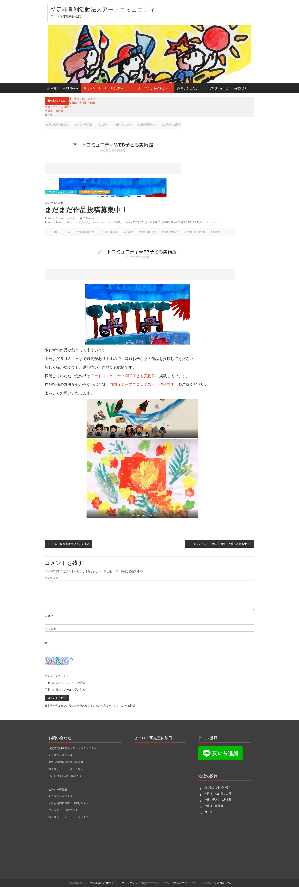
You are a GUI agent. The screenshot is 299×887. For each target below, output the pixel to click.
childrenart (57, 222)
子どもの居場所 (149, 222)
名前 (49, 615)
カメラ (49, 114)
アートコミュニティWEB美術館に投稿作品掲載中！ (219, 543)
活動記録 (240, 88)
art (49, 222)
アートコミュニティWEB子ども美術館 (122, 376)
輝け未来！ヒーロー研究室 (102, 88)
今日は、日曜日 (54, 110)
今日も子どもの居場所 (61, 106)
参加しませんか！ (189, 88)
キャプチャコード (55, 675)
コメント (52, 578)
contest (67, 222)
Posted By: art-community (61, 218)
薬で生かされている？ (82, 98)
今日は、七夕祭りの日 (82, 102)
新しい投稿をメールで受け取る (66, 689)
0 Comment (88, 218)
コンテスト (97, 222)
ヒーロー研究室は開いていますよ (69, 543)
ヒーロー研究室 (112, 222)
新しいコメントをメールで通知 (66, 682)
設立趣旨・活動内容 (61, 88)
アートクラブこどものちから (148, 88)
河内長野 (175, 222)
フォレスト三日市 (130, 222)
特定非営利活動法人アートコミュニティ (103, 9)
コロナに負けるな (81, 222)
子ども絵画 (164, 222)
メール (50, 629)
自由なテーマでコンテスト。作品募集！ (143, 384)
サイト (49, 643)
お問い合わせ (219, 88)
